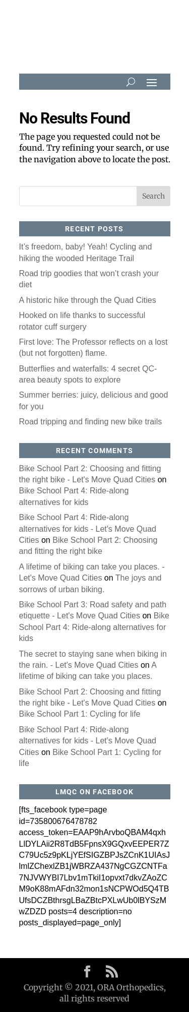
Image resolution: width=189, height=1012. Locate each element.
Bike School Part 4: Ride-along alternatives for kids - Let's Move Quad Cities (88, 528)
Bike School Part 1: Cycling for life (80, 714)
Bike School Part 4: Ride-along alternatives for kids (94, 627)
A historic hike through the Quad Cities (87, 300)
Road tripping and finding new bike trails (90, 421)
